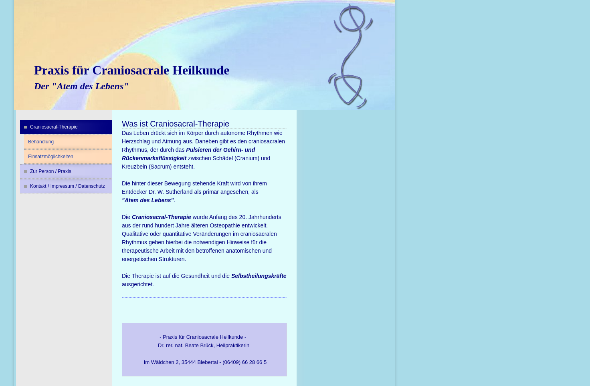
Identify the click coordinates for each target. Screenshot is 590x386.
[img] (204, 55)
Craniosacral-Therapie (54, 127)
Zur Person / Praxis (50, 171)
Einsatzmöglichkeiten (50, 156)
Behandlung (41, 142)
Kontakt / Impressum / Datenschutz (67, 186)
